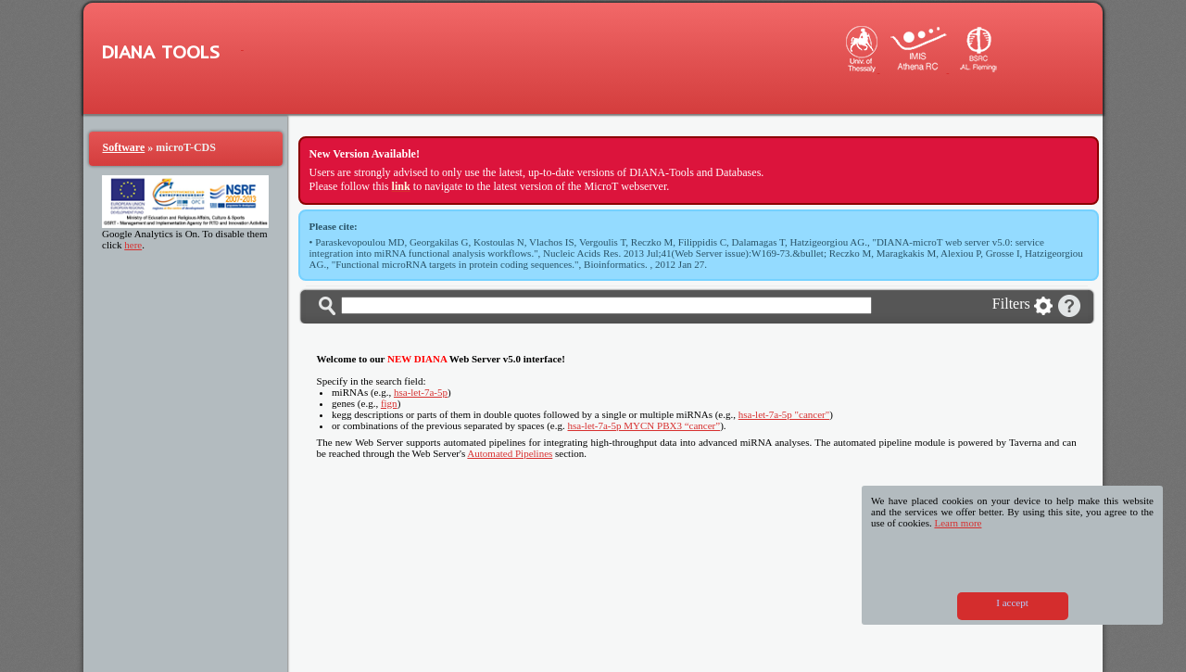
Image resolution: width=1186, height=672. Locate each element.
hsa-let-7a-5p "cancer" (783, 414)
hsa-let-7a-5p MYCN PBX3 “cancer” (644, 425)
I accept (1012, 602)
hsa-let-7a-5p (421, 392)
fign (389, 403)
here (133, 244)
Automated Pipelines (509, 453)
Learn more (957, 522)
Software (124, 147)
